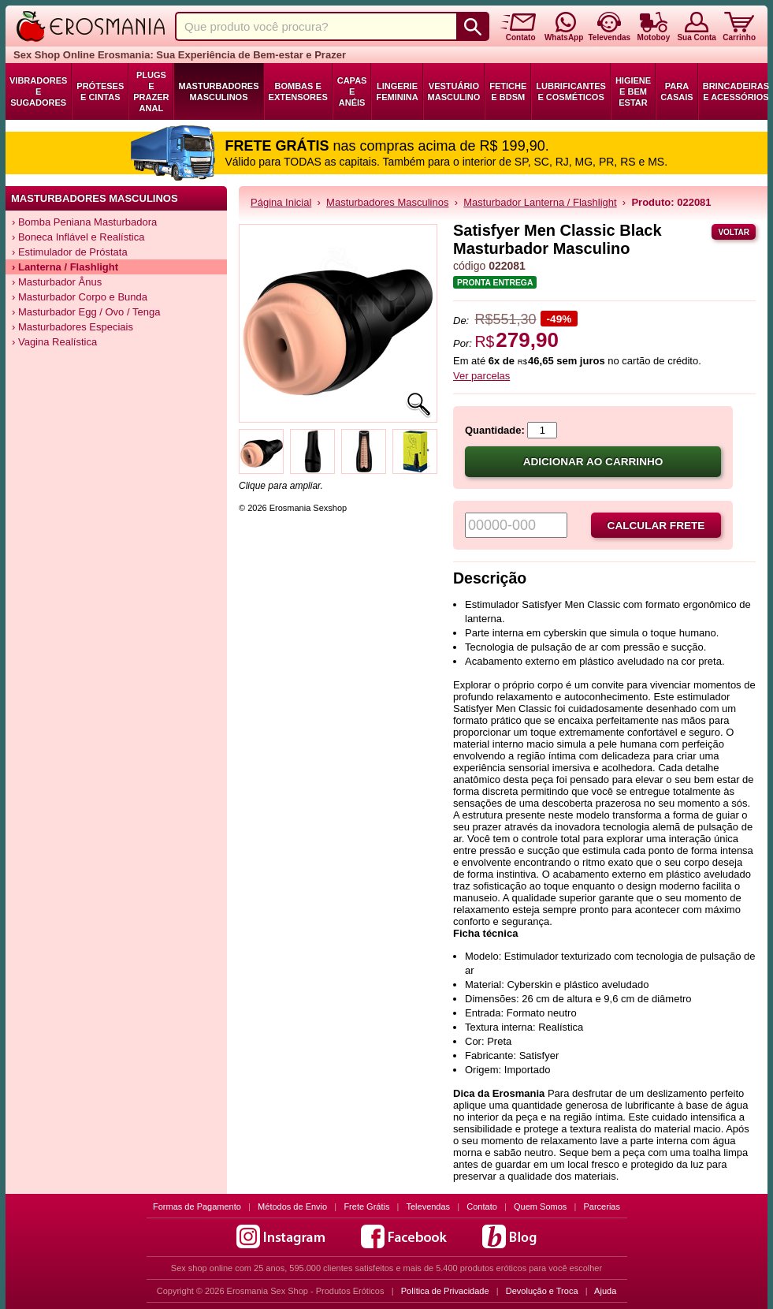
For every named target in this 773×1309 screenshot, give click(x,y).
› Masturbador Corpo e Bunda (79, 297)
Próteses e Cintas (100, 91)
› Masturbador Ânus (57, 282)
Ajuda (605, 1291)
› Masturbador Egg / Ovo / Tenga (86, 312)
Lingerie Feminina (397, 91)
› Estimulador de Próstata (70, 252)
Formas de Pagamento (197, 1206)
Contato (481, 1206)
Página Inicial (281, 202)
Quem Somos (540, 1206)
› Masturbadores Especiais (72, 327)
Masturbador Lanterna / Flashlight (539, 202)
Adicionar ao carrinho (593, 462)
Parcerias (602, 1206)
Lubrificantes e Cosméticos (571, 91)
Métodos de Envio (292, 1206)
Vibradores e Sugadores (38, 91)
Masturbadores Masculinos (218, 91)
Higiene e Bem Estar (633, 91)
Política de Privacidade (445, 1291)
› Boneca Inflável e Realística (78, 237)
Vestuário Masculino (454, 91)
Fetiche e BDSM (507, 91)
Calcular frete (656, 525)
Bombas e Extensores (298, 91)
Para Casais (676, 91)
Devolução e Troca (542, 1291)
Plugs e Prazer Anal (151, 91)
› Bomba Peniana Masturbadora (84, 222)
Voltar (733, 232)
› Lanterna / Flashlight (65, 267)
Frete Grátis (366, 1206)
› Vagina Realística (54, 342)
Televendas (428, 1206)
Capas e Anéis (352, 91)
